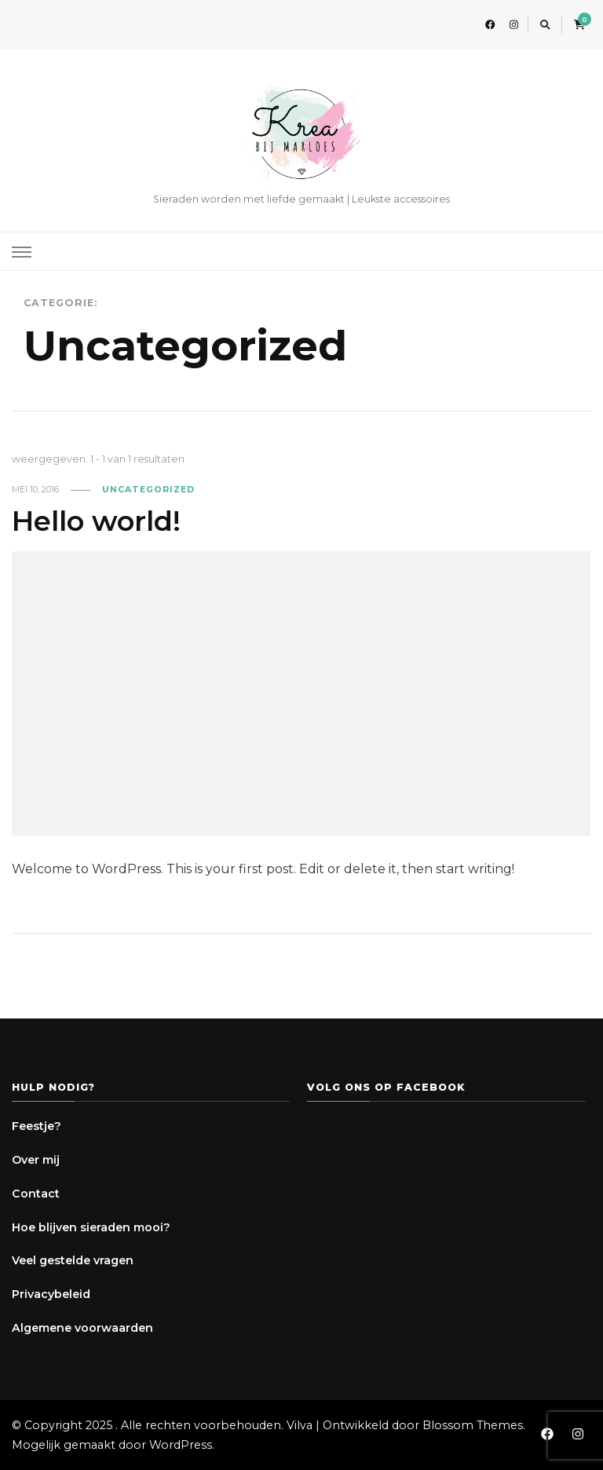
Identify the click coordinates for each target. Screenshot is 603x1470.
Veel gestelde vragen (72, 1260)
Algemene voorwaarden (82, 1328)
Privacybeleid (51, 1294)
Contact (36, 1194)
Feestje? (36, 1126)
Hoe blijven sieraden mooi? (91, 1227)
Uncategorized (148, 490)
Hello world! (96, 521)
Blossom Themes (472, 1425)
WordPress (180, 1445)
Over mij (36, 1160)
